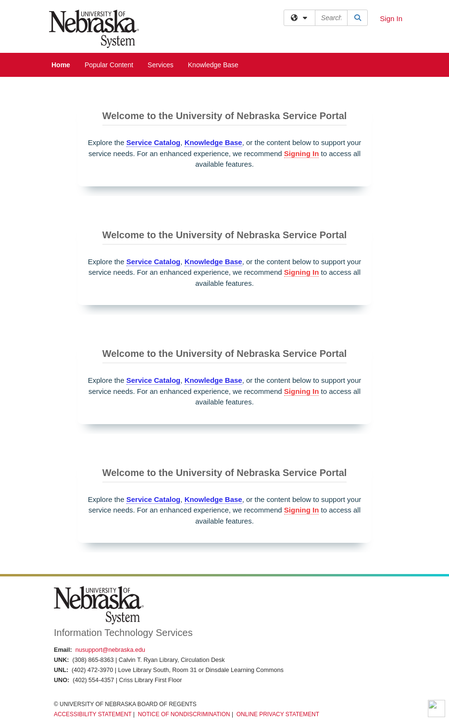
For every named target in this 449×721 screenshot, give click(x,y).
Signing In (301, 153)
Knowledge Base (213, 65)
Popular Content (109, 65)
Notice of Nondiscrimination (184, 714)
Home (60, 65)
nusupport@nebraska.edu (110, 650)
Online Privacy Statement (278, 714)
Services (161, 65)
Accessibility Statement (93, 714)
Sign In (391, 18)
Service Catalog (153, 142)
